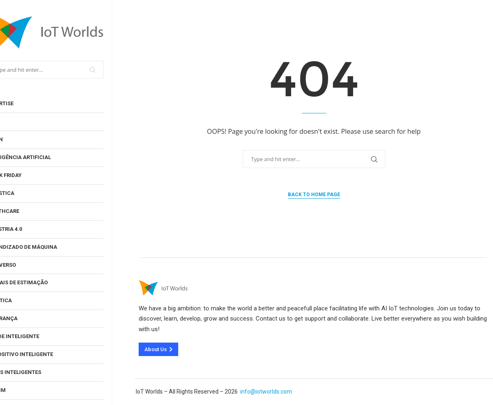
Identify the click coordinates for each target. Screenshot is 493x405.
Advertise (22, 103)
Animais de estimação (39, 282)
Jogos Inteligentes (36, 372)
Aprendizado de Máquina (44, 247)
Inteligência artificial (41, 157)
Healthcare (25, 211)
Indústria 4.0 (26, 229)
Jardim (18, 390)
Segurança (24, 318)
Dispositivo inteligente (42, 354)
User (14, 121)
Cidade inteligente (35, 336)
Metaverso (23, 265)
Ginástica (22, 193)
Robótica (21, 300)
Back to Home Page (314, 194)
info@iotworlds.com (266, 391)
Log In (17, 139)
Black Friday (26, 175)
